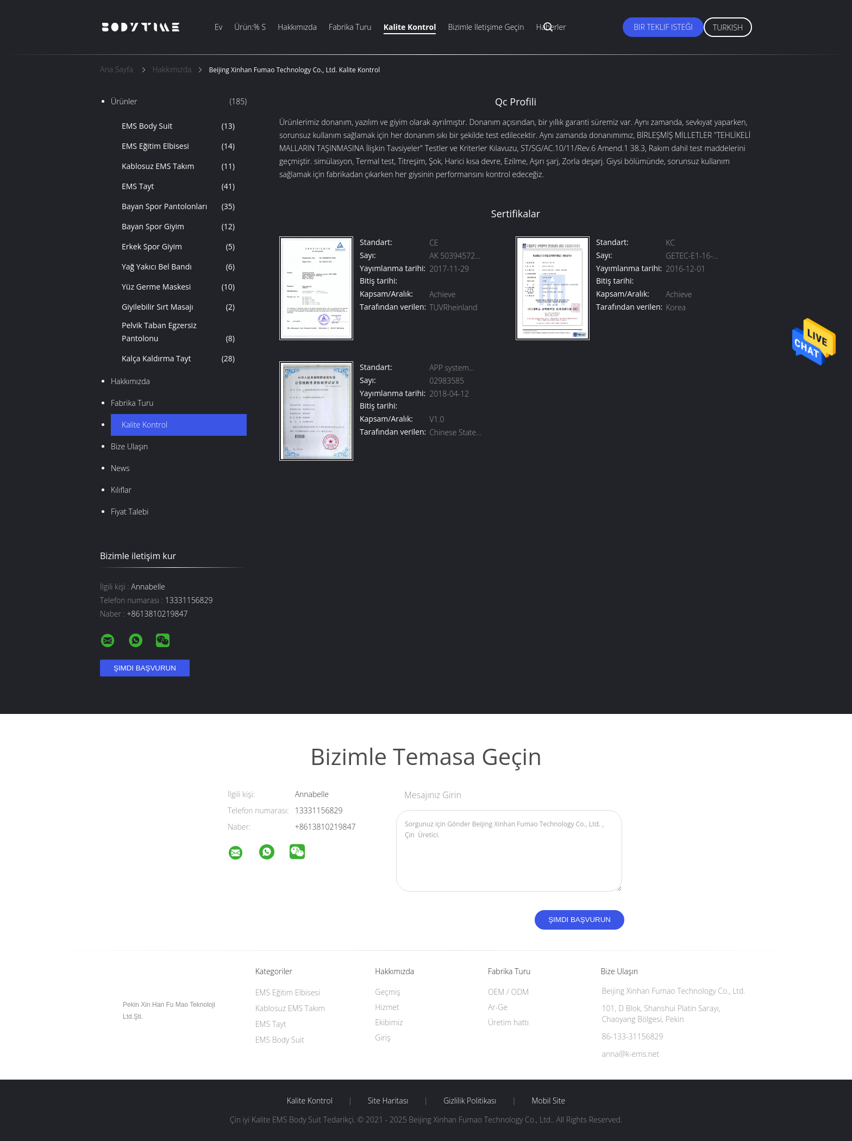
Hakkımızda (297, 27)
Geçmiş (387, 992)
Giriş (382, 1037)
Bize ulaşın (129, 446)
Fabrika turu (350, 27)
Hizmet (387, 1007)
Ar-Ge (498, 1007)
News (120, 468)
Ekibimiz (389, 1022)
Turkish (728, 27)
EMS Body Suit (178, 126)
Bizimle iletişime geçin (486, 27)
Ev (218, 27)
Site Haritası (388, 1101)
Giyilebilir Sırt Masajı (178, 307)
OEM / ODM (508, 992)
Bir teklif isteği (663, 27)
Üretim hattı (508, 1022)
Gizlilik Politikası (469, 1101)
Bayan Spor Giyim (178, 226)
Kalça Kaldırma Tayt (178, 358)
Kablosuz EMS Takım (178, 166)
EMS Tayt (178, 186)
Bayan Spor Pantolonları (178, 206)
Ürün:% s (250, 27)
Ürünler (179, 101)
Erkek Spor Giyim (178, 246)
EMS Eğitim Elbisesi (178, 146)
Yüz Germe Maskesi (178, 286)
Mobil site (548, 1101)
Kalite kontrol (410, 27)
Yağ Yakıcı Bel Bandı (178, 266)
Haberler (551, 27)
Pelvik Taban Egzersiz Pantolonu (178, 332)
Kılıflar (121, 490)
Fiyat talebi (129, 511)
